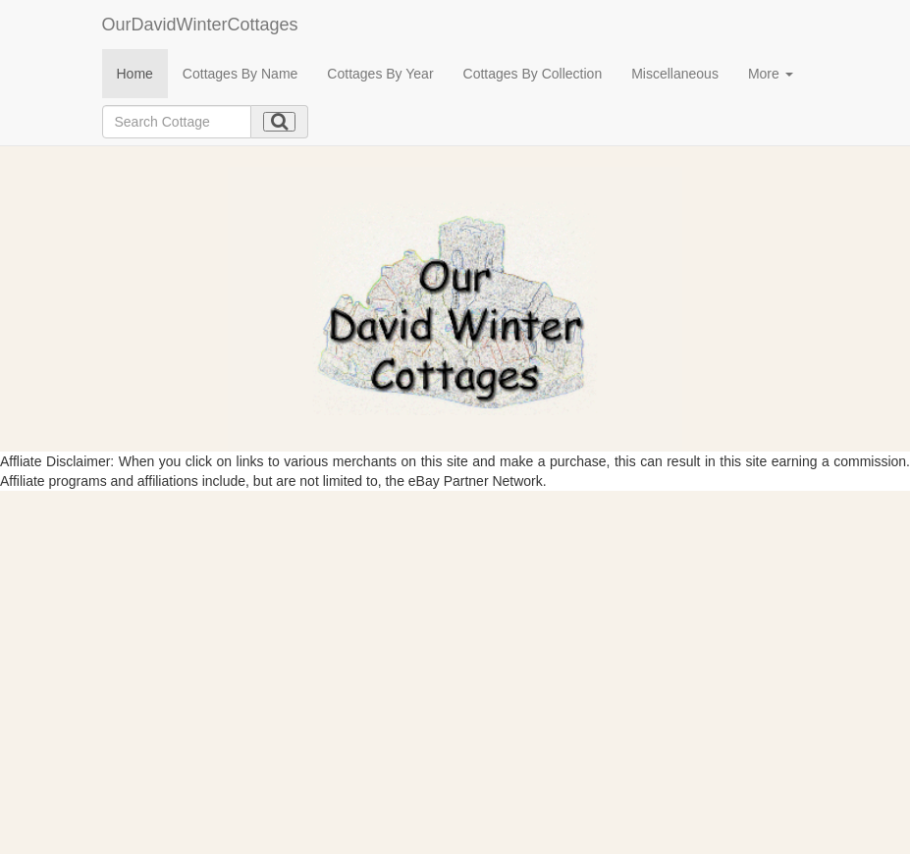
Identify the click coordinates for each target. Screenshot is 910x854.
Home (135, 73)
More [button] (770, 73)
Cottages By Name (240, 73)
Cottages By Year (380, 73)
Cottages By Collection (533, 73)
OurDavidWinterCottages (200, 24)
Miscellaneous (675, 73)
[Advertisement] (455, 638)
